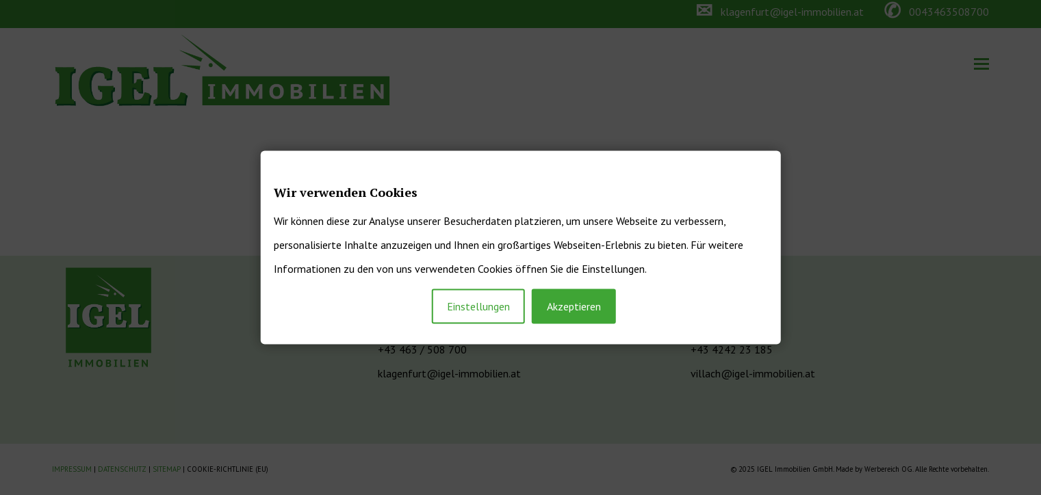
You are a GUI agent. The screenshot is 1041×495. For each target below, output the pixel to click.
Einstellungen (478, 306)
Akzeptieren (574, 306)
